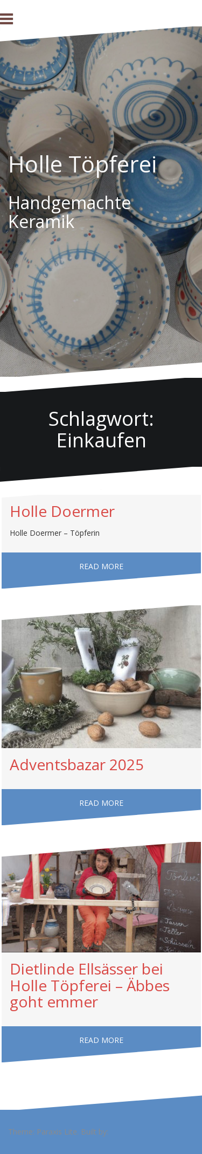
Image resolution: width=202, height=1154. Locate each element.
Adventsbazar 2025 (77, 764)
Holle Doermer (62, 511)
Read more (101, 566)
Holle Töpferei (82, 163)
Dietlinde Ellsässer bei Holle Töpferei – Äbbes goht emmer (90, 985)
